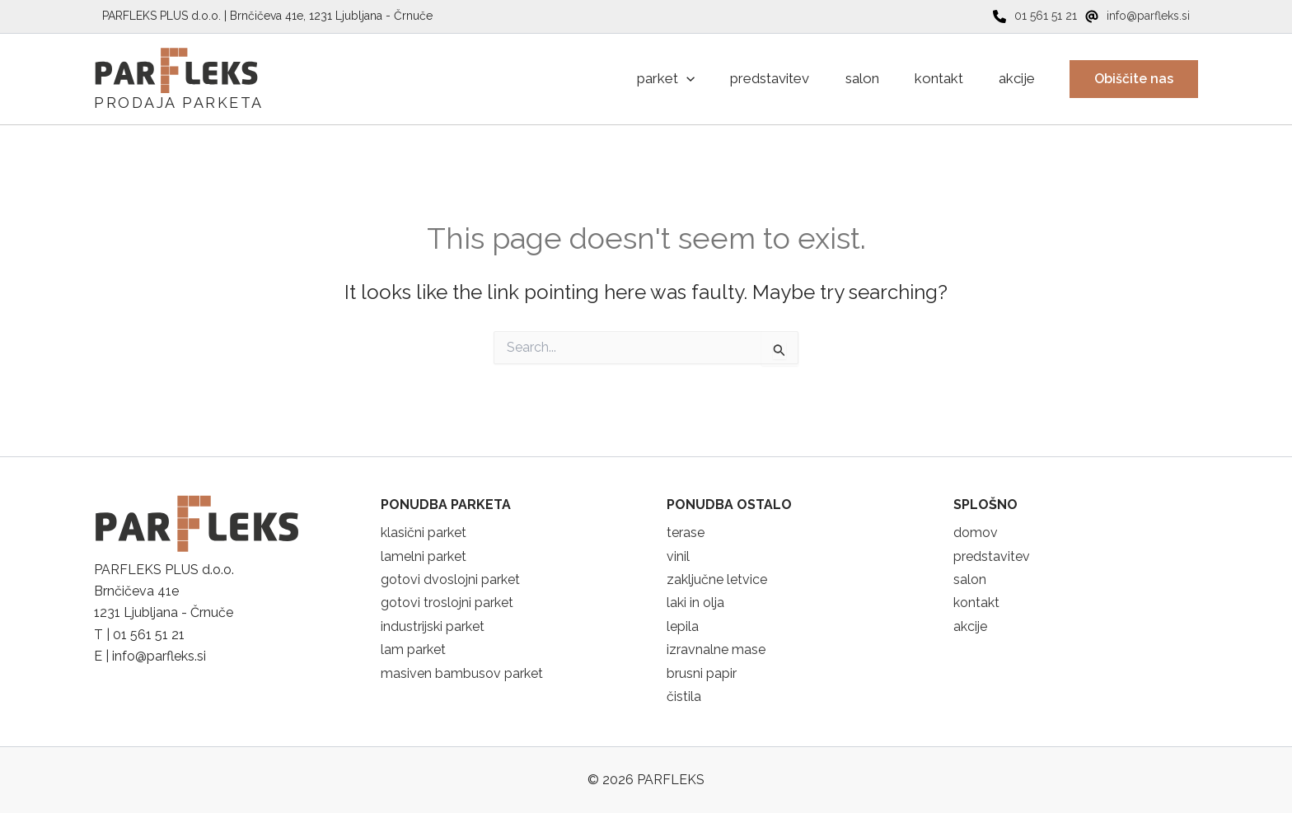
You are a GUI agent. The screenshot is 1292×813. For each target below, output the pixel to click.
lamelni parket (423, 556)
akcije (970, 626)
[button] (1134, 79)
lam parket (413, 649)
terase (686, 532)
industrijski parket (433, 626)
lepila (683, 626)
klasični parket (423, 532)
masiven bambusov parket (462, 673)
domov (975, 532)
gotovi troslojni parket (447, 602)
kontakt (976, 602)
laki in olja (695, 602)
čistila (684, 696)
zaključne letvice (717, 579)
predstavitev (991, 556)
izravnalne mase (716, 649)
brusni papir (702, 673)
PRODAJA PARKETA (179, 102)
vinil (678, 556)
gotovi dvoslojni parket (450, 579)
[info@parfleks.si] (1137, 16)
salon (969, 579)
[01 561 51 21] (1035, 16)
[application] (661, 79)
